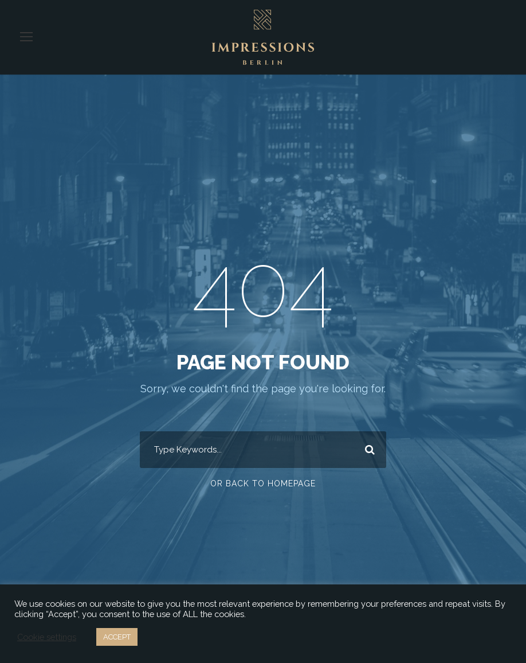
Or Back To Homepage (263, 483)
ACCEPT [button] (116, 637)
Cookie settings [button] (45, 637)
